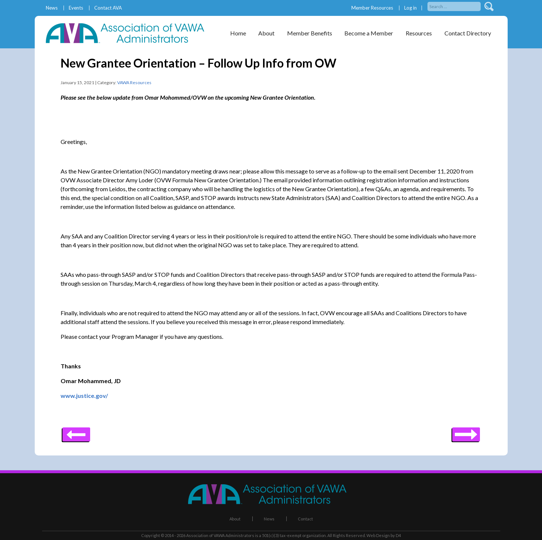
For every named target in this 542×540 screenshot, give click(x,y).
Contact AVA (108, 8)
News (52, 8)
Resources (419, 33)
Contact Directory (467, 33)
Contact (305, 518)
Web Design (378, 535)
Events (76, 8)
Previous (466, 431)
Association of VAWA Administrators (220, 535)
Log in (410, 8)
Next (76, 431)
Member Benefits (309, 33)
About (266, 33)
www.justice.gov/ (84, 395)
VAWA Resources (134, 82)
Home (238, 33)
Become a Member (368, 33)
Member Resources (372, 8)
